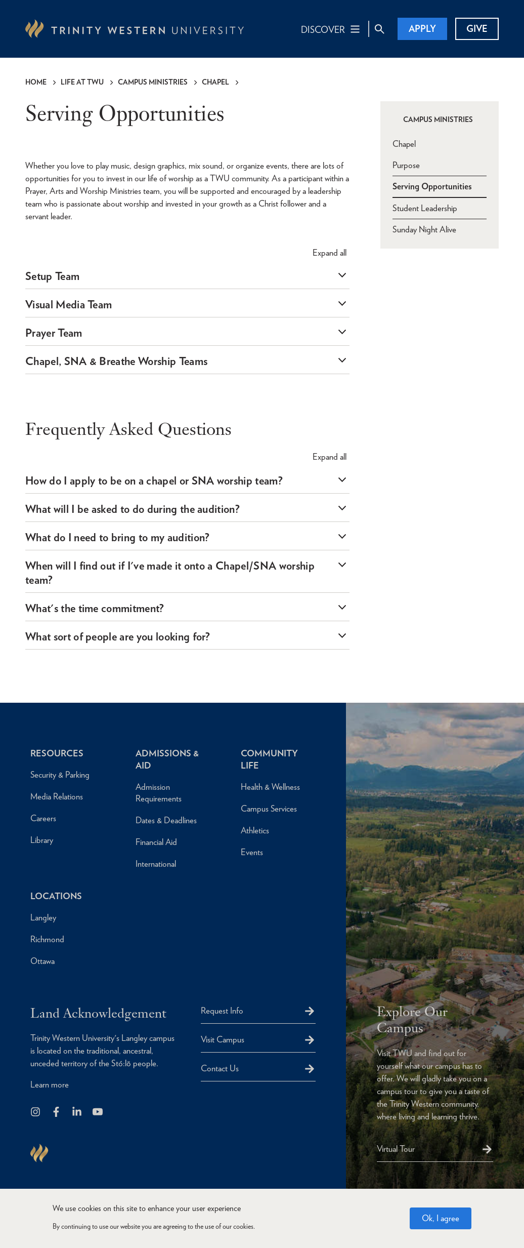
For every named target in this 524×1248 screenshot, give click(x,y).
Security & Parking (60, 775)
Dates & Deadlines (166, 820)
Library (41, 840)
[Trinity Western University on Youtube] (98, 1112)
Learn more (49, 1085)
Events (252, 852)
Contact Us (220, 1068)
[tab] (187, 276)
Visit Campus (222, 1039)
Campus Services (269, 808)
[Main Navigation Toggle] (331, 28)
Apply (422, 28)
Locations (56, 896)
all (329, 253)
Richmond (47, 939)
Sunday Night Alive (424, 229)
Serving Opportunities (432, 186)
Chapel (215, 82)
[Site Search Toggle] (379, 29)
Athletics (255, 830)
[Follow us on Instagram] (36, 1112)
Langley (43, 917)
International (156, 864)
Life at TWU (82, 82)
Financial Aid (157, 842)
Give (477, 28)
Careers (43, 818)
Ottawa (42, 961)
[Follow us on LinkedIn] (77, 1112)
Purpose (406, 164)
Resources (56, 753)
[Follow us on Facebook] (57, 1112)
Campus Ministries (153, 82)
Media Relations (56, 796)
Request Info (222, 1010)
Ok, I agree (440, 1218)
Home (36, 82)
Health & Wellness (270, 787)
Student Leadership (424, 208)
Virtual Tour (396, 1149)
